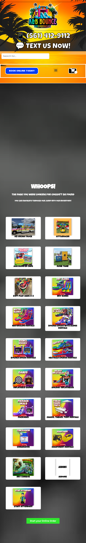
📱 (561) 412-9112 (43, 36)
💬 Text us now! (43, 46)
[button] (21, 70)
